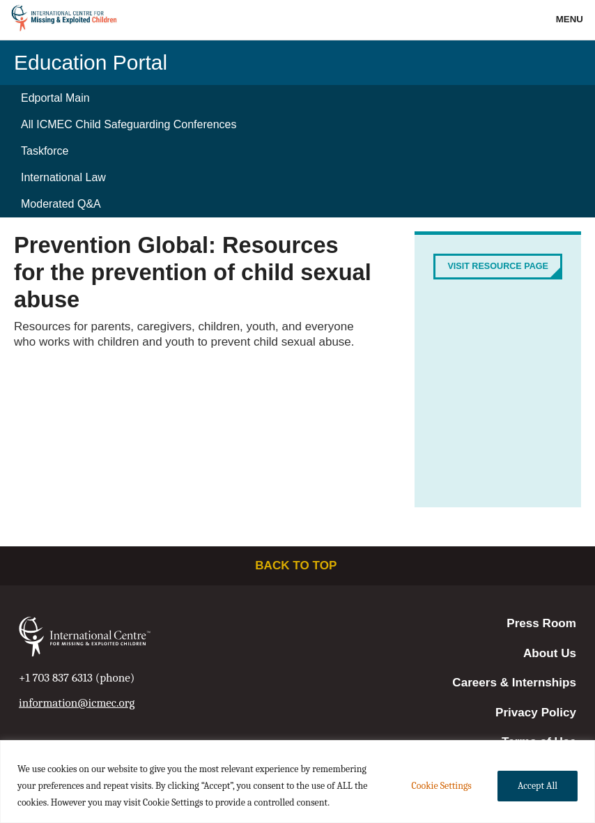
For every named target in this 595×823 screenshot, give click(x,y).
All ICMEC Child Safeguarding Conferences (128, 124)
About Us (549, 653)
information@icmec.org (76, 702)
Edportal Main (55, 98)
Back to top (297, 565)
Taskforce (44, 151)
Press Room (541, 623)
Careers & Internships (514, 682)
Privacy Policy (535, 712)
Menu (571, 19)
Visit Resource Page (497, 266)
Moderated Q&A (61, 204)
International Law (63, 177)
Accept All (537, 786)
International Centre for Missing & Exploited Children (64, 20)
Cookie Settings (441, 786)
